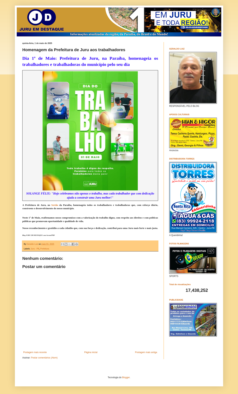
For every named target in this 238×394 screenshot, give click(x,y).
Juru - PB (35, 249)
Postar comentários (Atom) (44, 357)
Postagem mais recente (35, 352)
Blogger (126, 377)
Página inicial (90, 352)
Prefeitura (44, 249)
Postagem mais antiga (146, 352)
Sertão (54, 205)
